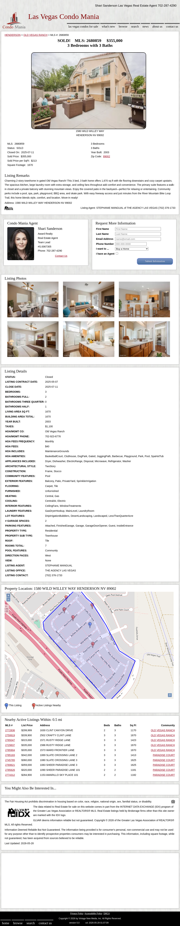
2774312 (10, 775)
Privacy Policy (76, 913)
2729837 (10, 745)
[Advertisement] (90, 880)
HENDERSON (13, 35)
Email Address (104, 238)
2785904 (10, 750)
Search (135, 26)
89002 (106, 156)
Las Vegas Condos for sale (83, 26)
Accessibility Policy (93, 913)
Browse (123, 26)
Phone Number (105, 243)
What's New (108, 26)
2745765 (10, 760)
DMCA (106, 913)
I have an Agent (105, 253)
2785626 (10, 770)
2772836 (10, 730)
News (146, 26)
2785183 (10, 755)
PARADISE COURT (164, 755)
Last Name (102, 233)
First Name (102, 228)
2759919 (10, 735)
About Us (157, 26)
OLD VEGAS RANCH (35, 35)
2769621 (10, 765)
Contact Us (172, 26)
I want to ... (102, 248)
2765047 (10, 740)
